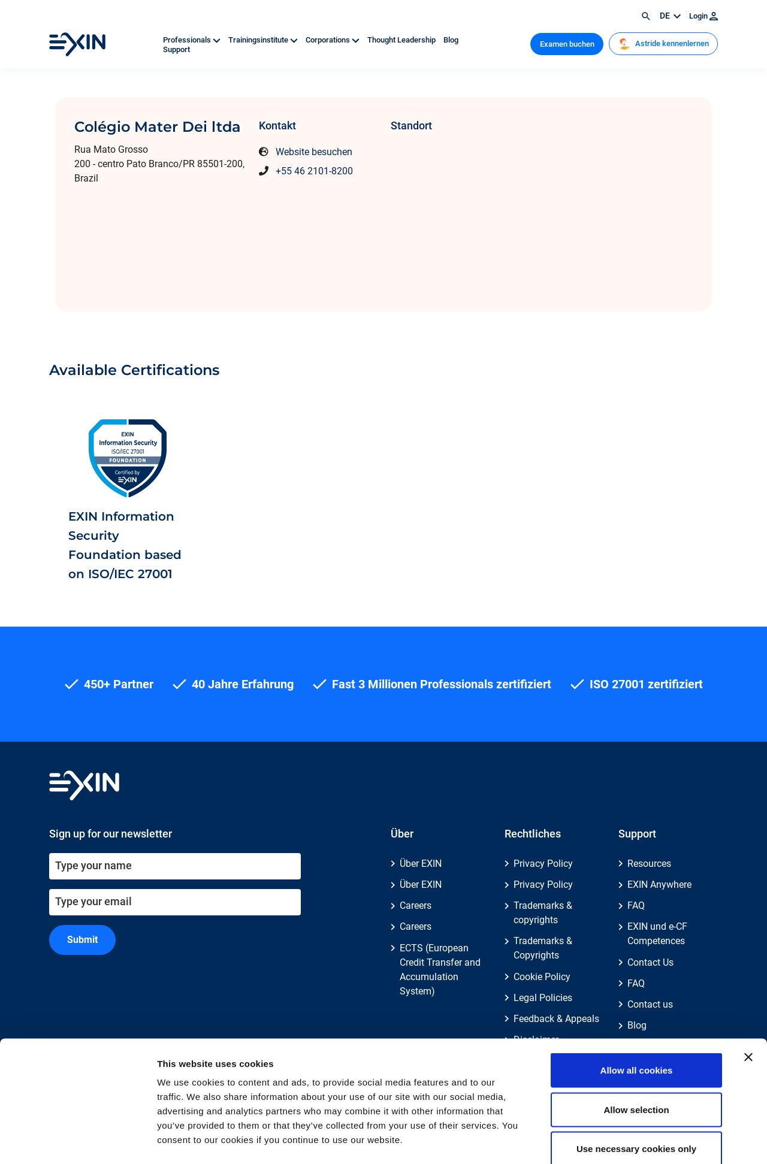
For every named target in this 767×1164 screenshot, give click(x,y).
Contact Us (650, 962)
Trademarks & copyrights (543, 913)
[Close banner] (748, 994)
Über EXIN (421, 863)
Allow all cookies (636, 1007)
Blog (450, 39)
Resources (649, 863)
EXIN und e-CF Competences (657, 934)
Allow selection (636, 1046)
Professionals (192, 39)
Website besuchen (314, 152)
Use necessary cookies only (636, 1085)
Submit (82, 939)
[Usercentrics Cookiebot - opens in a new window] (77, 1141)
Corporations (333, 39)
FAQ (636, 905)
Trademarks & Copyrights (543, 948)
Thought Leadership (402, 39)
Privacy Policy (543, 863)
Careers (415, 905)
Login (703, 15)
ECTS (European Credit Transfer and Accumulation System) (440, 969)
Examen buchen (567, 44)
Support (176, 49)
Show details (629, 1140)
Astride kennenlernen (663, 44)
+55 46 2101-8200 (314, 171)
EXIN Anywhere (659, 884)
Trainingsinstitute (264, 39)
